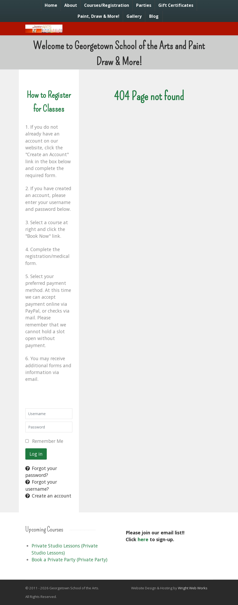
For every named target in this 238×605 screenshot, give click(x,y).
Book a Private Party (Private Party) (69, 559)
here (143, 539)
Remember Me (47, 441)
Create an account (48, 496)
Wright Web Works (192, 588)
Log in (36, 454)
